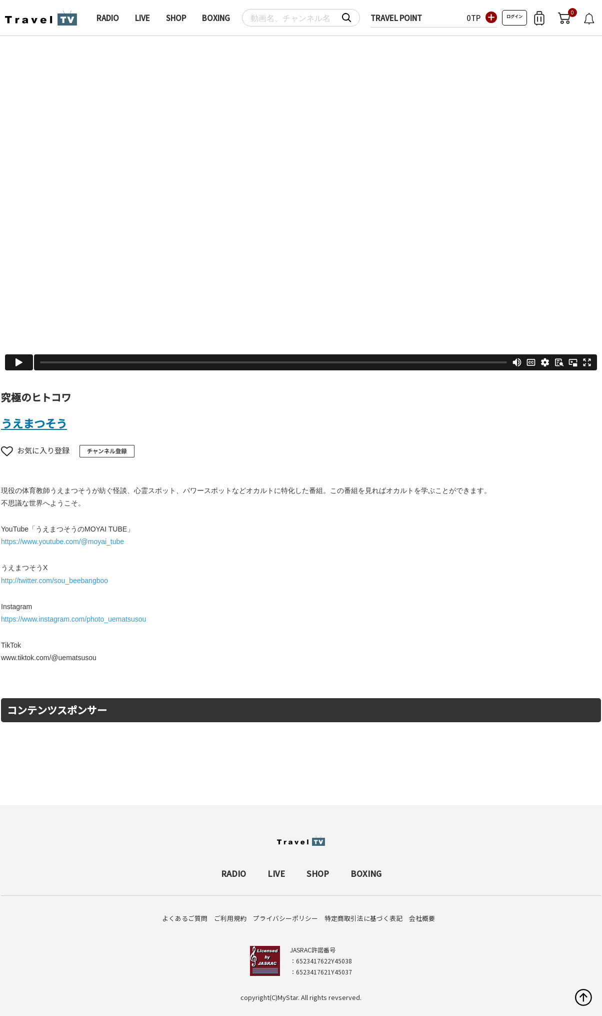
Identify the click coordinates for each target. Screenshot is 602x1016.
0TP (473, 18)
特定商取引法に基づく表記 (363, 918)
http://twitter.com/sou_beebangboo (54, 581)
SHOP (176, 18)
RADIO (107, 18)
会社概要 (422, 918)
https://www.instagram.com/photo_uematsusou (73, 619)
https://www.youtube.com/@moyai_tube (62, 542)
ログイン (514, 16)
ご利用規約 (230, 918)
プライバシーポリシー (285, 918)
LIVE (142, 18)
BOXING (216, 18)
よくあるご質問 (185, 918)
